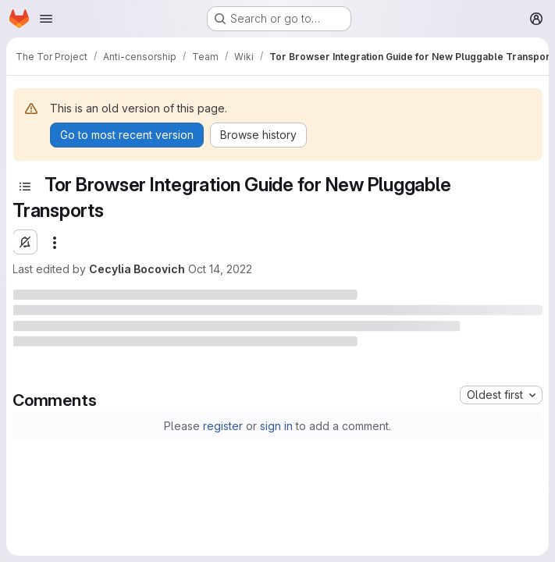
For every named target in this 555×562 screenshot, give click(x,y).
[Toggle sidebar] (24, 186)
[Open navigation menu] (46, 18)
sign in (276, 425)
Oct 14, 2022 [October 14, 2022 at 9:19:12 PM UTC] (220, 269)
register (223, 425)
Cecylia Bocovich (137, 269)
